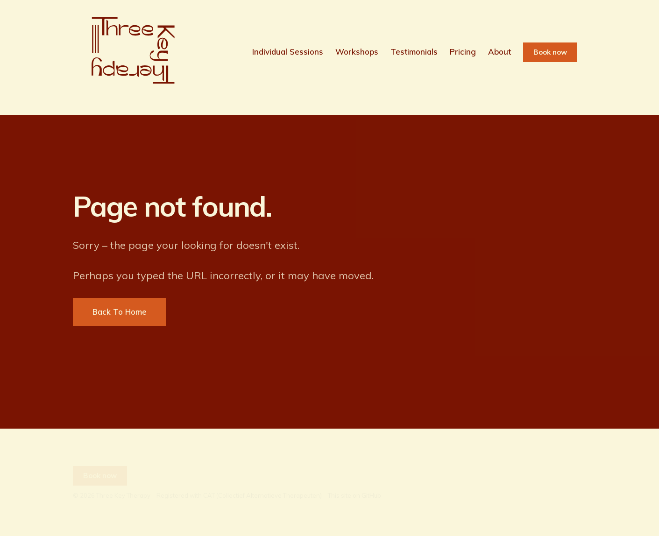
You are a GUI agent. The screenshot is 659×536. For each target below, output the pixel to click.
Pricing (463, 51)
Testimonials (414, 51)
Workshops (356, 51)
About (499, 51)
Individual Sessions (287, 51)
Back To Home (119, 312)
